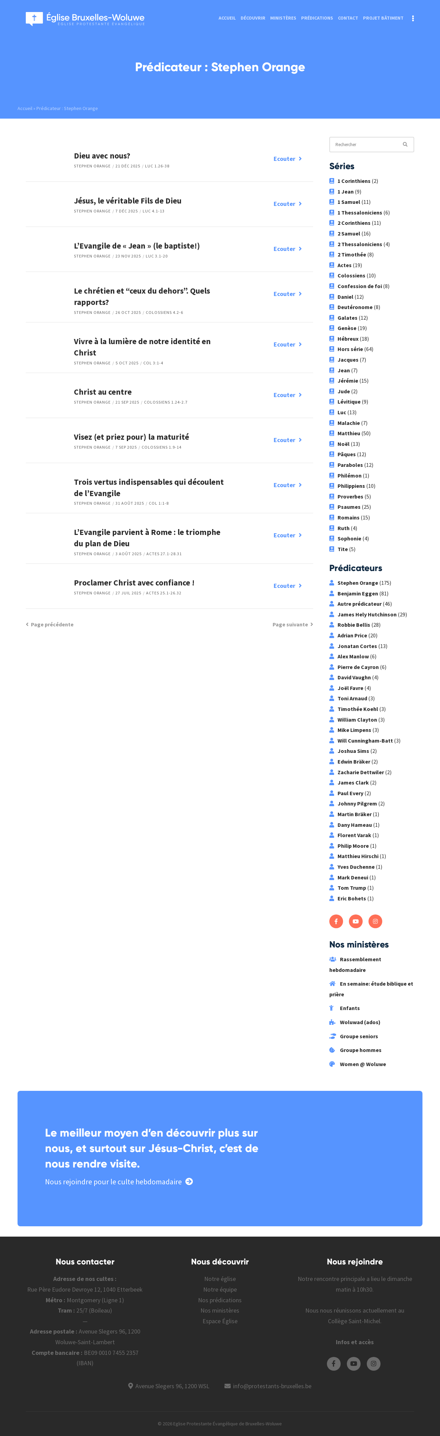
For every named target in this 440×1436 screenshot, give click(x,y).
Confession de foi (355, 286)
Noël (339, 443)
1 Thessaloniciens (355, 212)
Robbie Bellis (349, 624)
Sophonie (345, 538)
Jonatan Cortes (353, 646)
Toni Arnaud (348, 698)
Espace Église (220, 1321)
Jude (339, 391)
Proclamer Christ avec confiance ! (134, 583)
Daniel (341, 296)
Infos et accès (355, 1342)
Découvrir (253, 18)
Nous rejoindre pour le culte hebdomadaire (119, 1181)
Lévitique (345, 401)
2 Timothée (347, 254)
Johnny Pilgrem (353, 803)
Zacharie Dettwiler (356, 772)
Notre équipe (220, 1289)
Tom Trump (347, 887)
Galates (343, 317)
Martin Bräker (350, 814)
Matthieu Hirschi (353, 856)
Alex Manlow (349, 656)
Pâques (342, 454)
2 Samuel (344, 233)
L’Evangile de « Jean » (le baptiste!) (137, 246)
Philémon (345, 475)
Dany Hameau (350, 824)
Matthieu (344, 433)
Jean (339, 370)
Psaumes (345, 506)
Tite (338, 549)
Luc (337, 412)
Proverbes (346, 496)
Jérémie (343, 380)
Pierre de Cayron (354, 667)
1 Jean (341, 191)
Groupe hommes (355, 1049)
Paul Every (346, 793)
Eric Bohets (347, 898)
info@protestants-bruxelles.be (272, 1386)
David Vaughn (350, 677)
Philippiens (347, 485)
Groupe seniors (353, 1036)
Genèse (342, 328)
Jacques (344, 359)
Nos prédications (220, 1300)
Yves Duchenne (352, 866)
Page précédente (50, 624)
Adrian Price (348, 635)
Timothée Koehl (353, 708)
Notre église (220, 1279)
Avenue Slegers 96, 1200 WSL (172, 1386)
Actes (340, 265)
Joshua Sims (349, 750)
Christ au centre (103, 392)
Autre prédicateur (355, 603)
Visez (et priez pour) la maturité (131, 437)
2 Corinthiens (350, 222)
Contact (348, 18)
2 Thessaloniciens (355, 244)
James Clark (349, 782)
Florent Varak (350, 835)
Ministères (283, 18)
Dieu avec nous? (102, 156)
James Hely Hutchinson (363, 614)
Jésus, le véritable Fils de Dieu (128, 201)
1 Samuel (344, 201)
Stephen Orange (92, 165)
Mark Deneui (348, 877)
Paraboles (346, 464)
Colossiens (347, 275)
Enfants (344, 1008)
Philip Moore (349, 845)
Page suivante (293, 624)
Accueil (227, 18)
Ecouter (288, 159)
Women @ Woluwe (357, 1064)
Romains (344, 517)
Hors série (346, 349)
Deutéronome (351, 307)
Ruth (339, 528)
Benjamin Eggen (353, 593)
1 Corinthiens (350, 180)
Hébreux (344, 338)
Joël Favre (346, 687)
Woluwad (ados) (355, 1022)
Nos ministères (219, 1310)
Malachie (344, 422)
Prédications (317, 18)
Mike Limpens (350, 729)
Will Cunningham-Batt (361, 740)
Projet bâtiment (383, 18)
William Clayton (353, 719)
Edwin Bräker (349, 761)
